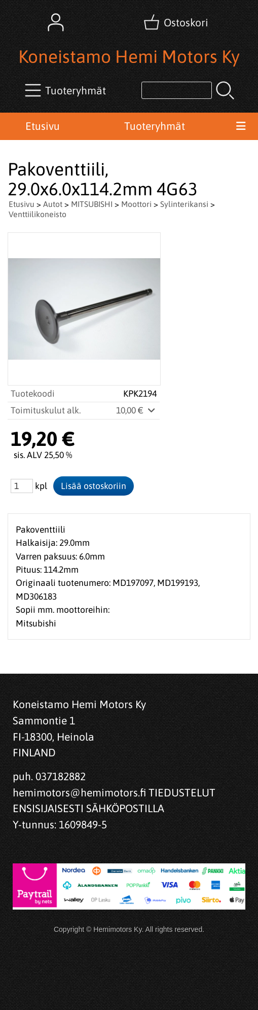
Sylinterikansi (184, 203)
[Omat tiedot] (56, 22)
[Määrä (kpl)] (22, 486)
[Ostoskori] (176, 22)
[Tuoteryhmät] (66, 90)
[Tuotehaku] (176, 90)
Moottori (136, 203)
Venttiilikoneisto (37, 214)
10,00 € (136, 410)
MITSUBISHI (92, 203)
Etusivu (42, 126)
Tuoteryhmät (154, 126)
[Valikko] (241, 126)
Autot (52, 203)
